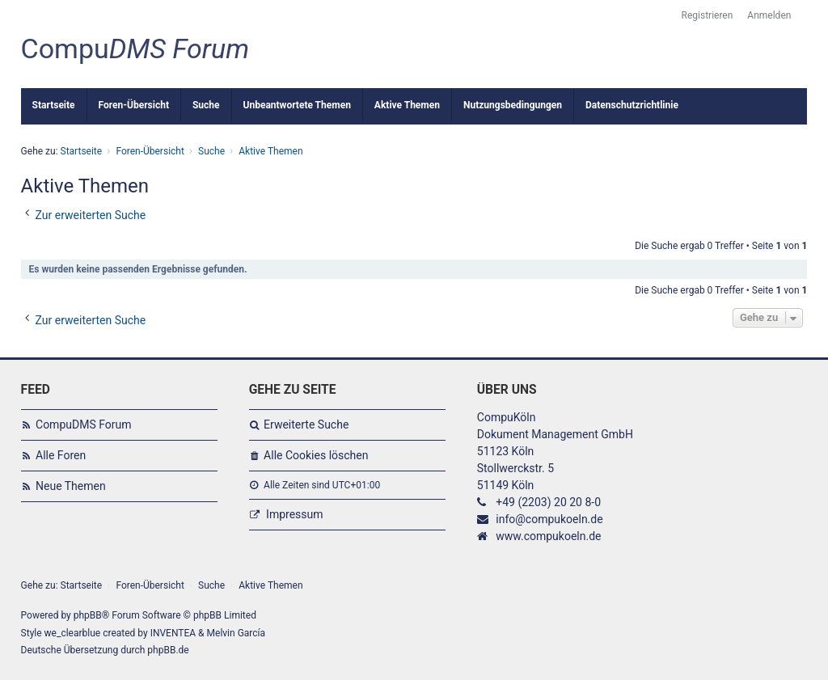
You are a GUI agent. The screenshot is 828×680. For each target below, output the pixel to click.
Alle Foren (61, 455)
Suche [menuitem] (206, 105)
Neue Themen (71, 485)
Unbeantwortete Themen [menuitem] (297, 105)
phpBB (88, 615)
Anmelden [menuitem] (769, 15)
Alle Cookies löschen (316, 455)
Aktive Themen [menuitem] (407, 105)
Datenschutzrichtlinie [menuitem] (631, 105)
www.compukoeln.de (548, 536)
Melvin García (236, 633)
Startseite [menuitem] (53, 105)
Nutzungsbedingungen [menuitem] (512, 105)
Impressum (294, 514)
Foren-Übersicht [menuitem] (134, 105)
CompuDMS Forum (83, 424)
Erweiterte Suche (306, 424)
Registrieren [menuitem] (707, 15)
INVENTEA (173, 633)
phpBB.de (167, 650)
